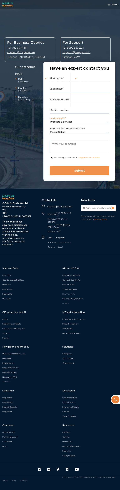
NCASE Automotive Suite (13, 354)
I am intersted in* (58, 118)
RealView (6, 284)
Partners (66, 432)
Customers (7, 441)
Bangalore (60, 237)
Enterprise (67, 354)
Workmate (67, 328)
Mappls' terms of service (89, 157)
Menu (113, 4)
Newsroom (67, 441)
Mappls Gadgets (9, 372)
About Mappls (8, 432)
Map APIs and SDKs (71, 275)
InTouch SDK (68, 284)
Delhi (50, 237)
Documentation (69, 397)
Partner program (10, 437)
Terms (5, 480)
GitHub (65, 411)
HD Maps (6, 298)
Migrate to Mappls (70, 407)
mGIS (5, 319)
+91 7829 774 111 (17, 47)
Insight (5, 338)
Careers (65, 437)
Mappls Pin (7, 294)
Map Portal (7, 289)
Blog (4, 446)
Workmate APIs (69, 289)
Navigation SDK (9, 377)
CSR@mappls (68, 455)
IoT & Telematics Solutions (73, 319)
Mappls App (7, 363)
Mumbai (52, 242)
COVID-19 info (68, 402)
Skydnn (5, 333)
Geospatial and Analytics (13, 328)
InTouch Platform (70, 324)
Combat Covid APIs (71, 280)
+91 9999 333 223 (73, 47)
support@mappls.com (76, 52)
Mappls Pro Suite (10, 368)
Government (68, 363)
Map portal (7, 397)
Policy (13, 480)
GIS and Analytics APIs (72, 298)
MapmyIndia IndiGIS (11, 324)
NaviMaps (6, 358)
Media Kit (66, 451)
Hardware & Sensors (71, 333)
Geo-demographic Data (13, 280)
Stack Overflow (69, 416)
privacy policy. (101, 219)
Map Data (6, 275)
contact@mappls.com (21, 52)
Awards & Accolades (71, 446)
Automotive (67, 358)
